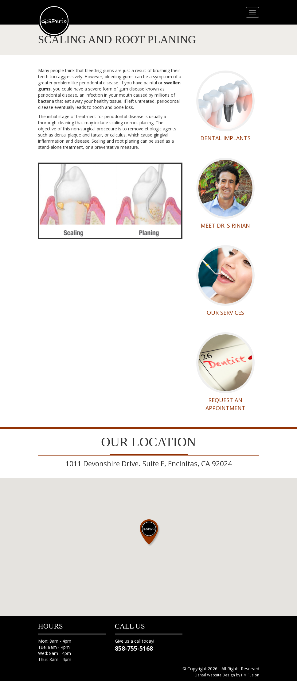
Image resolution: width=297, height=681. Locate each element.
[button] (149, 532)
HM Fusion (250, 674)
